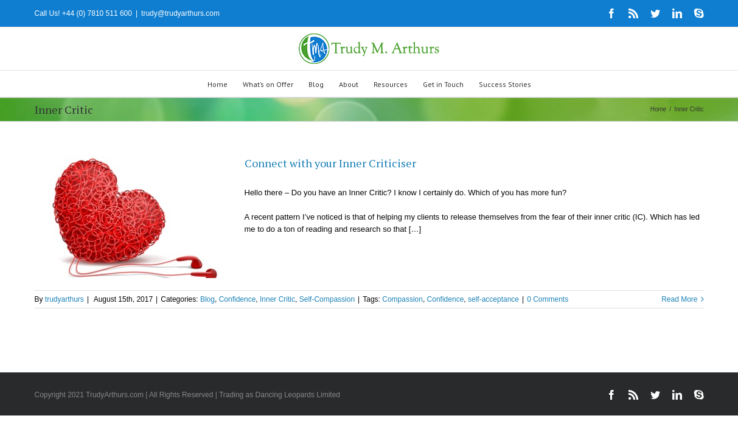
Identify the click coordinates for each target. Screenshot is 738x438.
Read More (679, 299)
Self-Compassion (327, 299)
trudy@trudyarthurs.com (180, 13)
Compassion (402, 299)
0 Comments (547, 299)
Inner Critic (277, 299)
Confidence (237, 299)
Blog (207, 299)
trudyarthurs (64, 299)
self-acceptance (493, 299)
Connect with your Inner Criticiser (330, 163)
